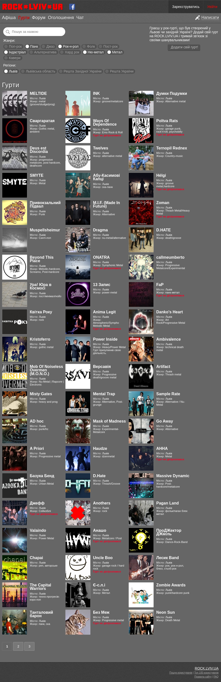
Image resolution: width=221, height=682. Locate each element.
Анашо (99, 530)
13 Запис (101, 285)
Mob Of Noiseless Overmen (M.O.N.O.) (46, 370)
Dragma (100, 230)
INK (96, 93)
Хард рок (72, 52)
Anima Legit (104, 312)
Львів (13, 71)
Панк (34, 46)
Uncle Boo (103, 558)
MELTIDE (38, 93)
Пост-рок (110, 46)
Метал (117, 52)
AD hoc (37, 421)
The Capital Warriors (40, 587)
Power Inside (105, 339)
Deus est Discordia (39, 150)
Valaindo (38, 530)
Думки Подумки (171, 93)
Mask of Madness (109, 421)
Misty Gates (41, 394)
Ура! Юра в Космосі (40, 286)
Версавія (102, 366)
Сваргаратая (42, 121)
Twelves (100, 148)
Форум (39, 17)
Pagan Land (167, 503)
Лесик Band (167, 558)
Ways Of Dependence (105, 122)
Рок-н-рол (71, 46)
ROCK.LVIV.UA (207, 668)
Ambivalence (168, 339)
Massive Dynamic (172, 476)
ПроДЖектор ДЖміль (168, 532)
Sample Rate (168, 394)
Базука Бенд (42, 476)
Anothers (101, 503)
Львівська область (40, 71)
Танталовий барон (41, 614)
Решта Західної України (82, 71)
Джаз (50, 46)
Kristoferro (40, 339)
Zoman (162, 203)
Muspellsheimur (45, 230)
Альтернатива (45, 52)
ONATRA (101, 257)
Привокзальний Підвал (45, 204)
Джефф (37, 503)
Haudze (100, 448)
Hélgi (161, 175)
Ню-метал (95, 52)
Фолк (91, 46)
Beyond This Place (42, 259)
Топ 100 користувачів (206, 672)
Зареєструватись (185, 7)
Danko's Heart (169, 312)
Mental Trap (104, 394)
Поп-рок (15, 46)
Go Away (164, 421)
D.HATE (163, 230)
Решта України (121, 71)
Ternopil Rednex (171, 148)
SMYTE (36, 175)
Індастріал (17, 52)
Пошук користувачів (180, 672)
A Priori (37, 448)
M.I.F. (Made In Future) (106, 204)
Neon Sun (165, 612)
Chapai (36, 558)
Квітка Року (41, 312)
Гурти (23, 17)
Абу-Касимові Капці (106, 177)
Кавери (15, 58)
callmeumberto (170, 257)
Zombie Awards (171, 585)
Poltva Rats (167, 121)
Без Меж (101, 612)
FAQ (216, 676)
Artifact (163, 366)
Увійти (212, 7)
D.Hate (99, 476)
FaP (159, 285)
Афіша (9, 17)
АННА (162, 448)
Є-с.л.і (99, 585)
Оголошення (61, 17)
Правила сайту (203, 676)
